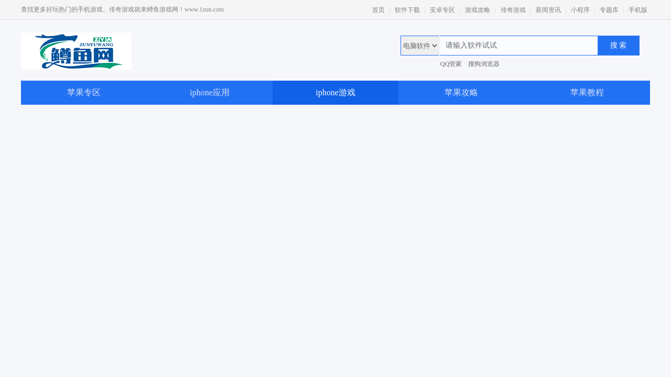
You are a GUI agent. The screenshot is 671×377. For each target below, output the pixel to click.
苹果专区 (84, 92)
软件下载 (407, 10)
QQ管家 (451, 64)
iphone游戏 (335, 92)
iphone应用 (210, 92)
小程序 (580, 10)
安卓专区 (442, 10)
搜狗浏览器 (484, 64)
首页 (378, 10)
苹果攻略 (461, 92)
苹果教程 (587, 92)
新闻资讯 (548, 10)
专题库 (609, 10)
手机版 (638, 10)
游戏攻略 (477, 10)
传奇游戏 (513, 10)
